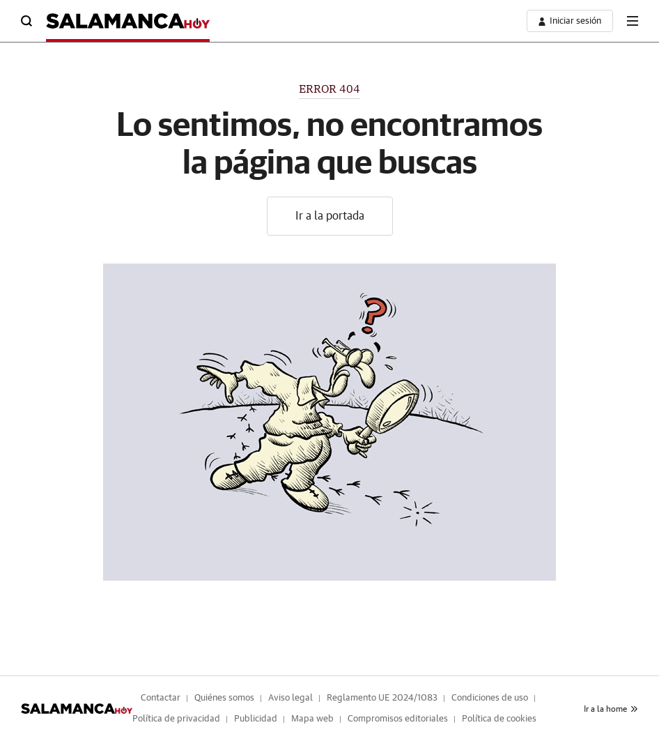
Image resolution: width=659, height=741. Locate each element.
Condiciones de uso (489, 698)
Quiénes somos (224, 698)
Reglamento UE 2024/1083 (382, 698)
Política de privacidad (176, 719)
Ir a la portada (329, 216)
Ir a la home (611, 709)
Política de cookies (499, 719)
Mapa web (312, 719)
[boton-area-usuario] (570, 21)
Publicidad (255, 719)
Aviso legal (290, 698)
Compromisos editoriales (398, 719)
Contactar (160, 698)
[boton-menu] (632, 21)
